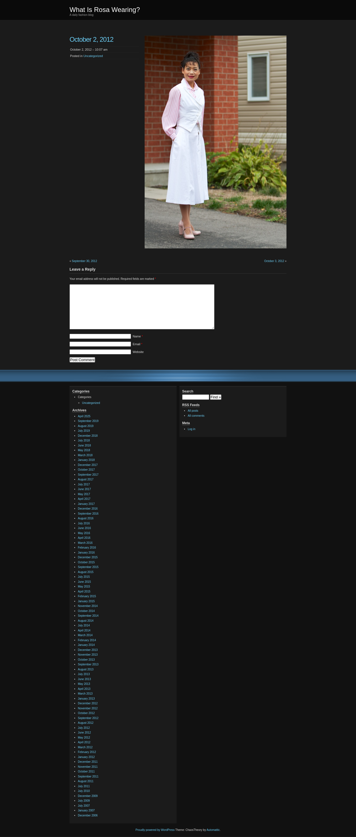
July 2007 (84, 805)
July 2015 (84, 576)
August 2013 (85, 669)
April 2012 (84, 742)
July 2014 (84, 625)
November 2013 (88, 654)
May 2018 (84, 450)
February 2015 (87, 596)
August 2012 (85, 722)
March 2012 (85, 747)
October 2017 (86, 469)
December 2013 (88, 649)
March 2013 (85, 693)
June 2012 (84, 732)
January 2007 (86, 810)
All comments (196, 415)
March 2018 (85, 455)
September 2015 (88, 567)
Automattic (213, 829)
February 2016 (87, 547)
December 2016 (88, 508)
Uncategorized (93, 56)
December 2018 (88, 435)
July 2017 (84, 484)
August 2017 (85, 479)
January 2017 (86, 503)
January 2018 (86, 459)
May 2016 (84, 533)
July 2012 (84, 727)
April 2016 (84, 537)
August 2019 (85, 426)
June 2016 (84, 528)
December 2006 (88, 815)
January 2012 (86, 757)
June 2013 (84, 679)
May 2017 (84, 494)
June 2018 (84, 445)
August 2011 (85, 781)
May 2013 (84, 683)
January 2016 (86, 552)
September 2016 (88, 513)
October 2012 (86, 713)
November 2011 (88, 766)
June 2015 (84, 581)
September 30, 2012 (84, 261)
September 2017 (88, 474)
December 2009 (88, 796)
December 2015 (88, 557)
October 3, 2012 (274, 261)
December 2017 (88, 464)
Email (137, 344)
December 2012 (88, 703)
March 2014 (85, 635)
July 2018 (84, 440)
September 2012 (88, 718)
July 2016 (84, 523)
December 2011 (88, 761)
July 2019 (84, 430)
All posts (193, 410)
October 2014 (86, 611)
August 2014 (85, 620)
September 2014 (88, 615)
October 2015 (86, 562)
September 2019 (88, 421)
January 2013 (86, 698)
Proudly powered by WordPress (154, 829)
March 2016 (85, 542)
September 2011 (88, 776)
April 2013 (84, 688)
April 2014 (84, 630)
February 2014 (87, 640)
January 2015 (86, 601)
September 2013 (88, 664)
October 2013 (86, 659)
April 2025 (84, 416)
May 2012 (84, 737)
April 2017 (84, 498)
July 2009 (84, 800)
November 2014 (88, 606)
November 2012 (88, 708)
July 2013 (84, 674)
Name (138, 336)
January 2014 (86, 644)
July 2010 (84, 790)
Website (138, 352)
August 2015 (85, 572)
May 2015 (84, 586)
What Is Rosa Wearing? (105, 9)
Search (187, 391)
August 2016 (85, 518)
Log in (191, 429)
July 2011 (84, 786)
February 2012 (87, 752)
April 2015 (84, 591)
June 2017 (84, 489)
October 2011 (86, 771)
